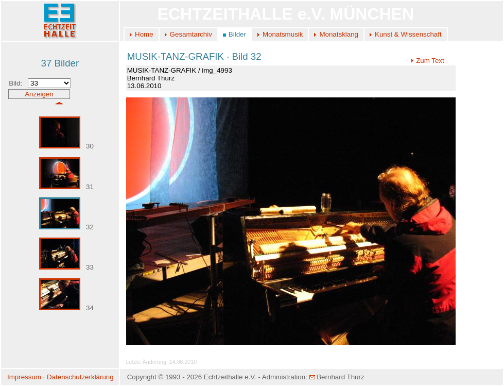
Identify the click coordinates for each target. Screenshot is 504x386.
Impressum (24, 377)
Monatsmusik (283, 34)
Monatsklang (338, 34)
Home (144, 34)
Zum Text (427, 60)
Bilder (237, 34)
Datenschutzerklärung (80, 377)
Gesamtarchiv (191, 34)
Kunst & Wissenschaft (408, 34)
